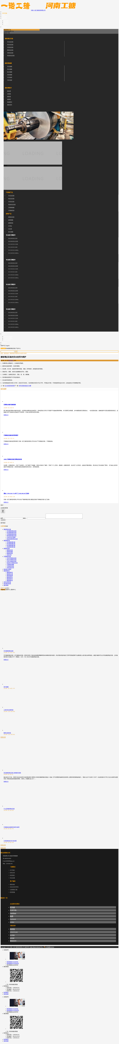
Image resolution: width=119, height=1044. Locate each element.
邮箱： (34, 519)
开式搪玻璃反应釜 (8, 651)
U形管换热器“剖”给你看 (10, 841)
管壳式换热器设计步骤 (25, 385)
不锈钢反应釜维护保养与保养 (11, 828)
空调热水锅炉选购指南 (10, 404)
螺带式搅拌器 (7, 733)
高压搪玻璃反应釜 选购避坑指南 (12, 773)
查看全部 (3, 738)
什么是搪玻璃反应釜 (9, 809)
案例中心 (13, 590)
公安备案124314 (49, 948)
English (7, 345)
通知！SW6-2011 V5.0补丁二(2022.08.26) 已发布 (16, 493)
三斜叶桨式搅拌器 (8, 710)
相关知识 (6, 353)
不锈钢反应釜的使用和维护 (11, 435)
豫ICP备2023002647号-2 (36, 948)
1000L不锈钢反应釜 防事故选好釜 (13, 459)
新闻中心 (8, 590)
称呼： (12, 519)
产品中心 (3, 590)
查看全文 (6, 415)
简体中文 (3, 345)
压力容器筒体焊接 (10, 385)
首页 (2, 353)
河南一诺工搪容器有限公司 (38, 10)
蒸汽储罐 (6, 687)
